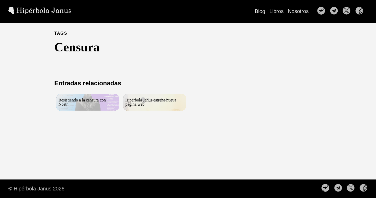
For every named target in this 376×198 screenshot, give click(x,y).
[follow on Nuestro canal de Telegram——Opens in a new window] (335, 11)
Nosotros (298, 11)
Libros (276, 11)
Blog (260, 11)
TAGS (60, 33)
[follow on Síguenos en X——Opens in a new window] (348, 11)
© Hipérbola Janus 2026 (36, 188)
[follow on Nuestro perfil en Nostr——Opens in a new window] (322, 11)
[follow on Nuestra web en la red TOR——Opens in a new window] (361, 11)
